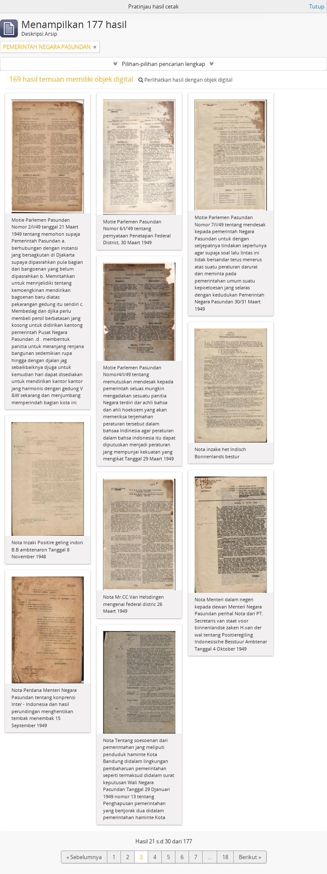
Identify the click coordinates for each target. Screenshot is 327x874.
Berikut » (250, 857)
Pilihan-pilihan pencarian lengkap (163, 64)
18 (225, 857)
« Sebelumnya (84, 857)
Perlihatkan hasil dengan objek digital (185, 79)
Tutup (316, 6)
